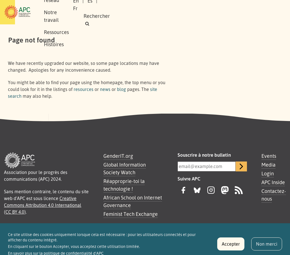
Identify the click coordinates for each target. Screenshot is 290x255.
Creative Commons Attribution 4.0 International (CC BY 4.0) (42, 205)
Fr (226, 8)
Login (267, 173)
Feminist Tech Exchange (130, 214)
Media (268, 165)
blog (121, 89)
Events (268, 156)
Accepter (231, 246)
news (105, 89)
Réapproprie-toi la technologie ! (124, 185)
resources (83, 89)
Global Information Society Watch (124, 168)
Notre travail (133, 6)
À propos (62, 6)
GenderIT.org (118, 156)
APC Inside (273, 182)
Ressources (168, 6)
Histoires (63, 18)
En (199, 8)
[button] (226, 16)
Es (212, 8)
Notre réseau (95, 6)
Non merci (266, 246)
